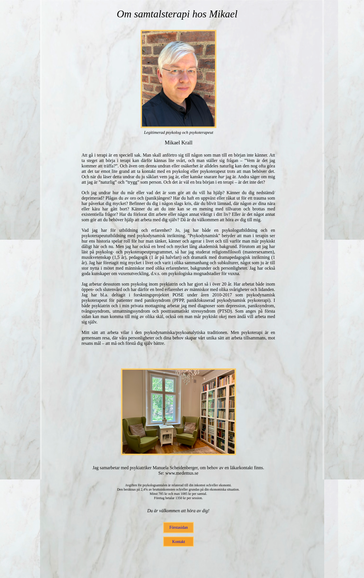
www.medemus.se (181, 473)
